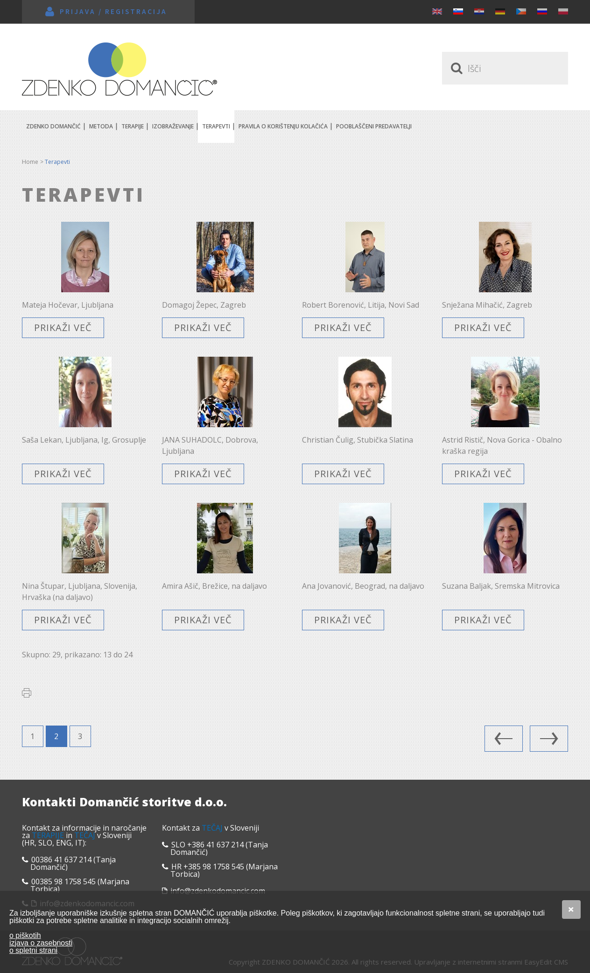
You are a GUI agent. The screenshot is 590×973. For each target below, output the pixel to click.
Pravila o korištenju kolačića (283, 126)
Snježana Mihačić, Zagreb (487, 305)
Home (30, 162)
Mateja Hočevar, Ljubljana (67, 305)
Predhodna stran (504, 739)
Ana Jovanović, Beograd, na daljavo (363, 586)
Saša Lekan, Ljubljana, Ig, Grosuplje (84, 440)
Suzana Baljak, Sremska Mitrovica (501, 586)
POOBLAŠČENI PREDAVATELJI (374, 126)
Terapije (132, 126)
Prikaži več (63, 327)
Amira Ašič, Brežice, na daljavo (214, 586)
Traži (455, 68)
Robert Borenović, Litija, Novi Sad (360, 305)
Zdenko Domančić (119, 69)
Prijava (78, 11)
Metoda (101, 126)
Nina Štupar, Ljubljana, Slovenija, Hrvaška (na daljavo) (79, 591)
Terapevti (216, 126)
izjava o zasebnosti (40, 943)
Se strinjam (571, 909)
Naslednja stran (549, 739)
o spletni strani (33, 950)
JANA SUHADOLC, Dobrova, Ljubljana (210, 445)
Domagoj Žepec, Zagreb (204, 305)
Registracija (136, 11)
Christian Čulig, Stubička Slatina (357, 440)
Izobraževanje (173, 126)
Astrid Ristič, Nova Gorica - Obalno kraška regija (502, 445)
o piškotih (25, 935)
